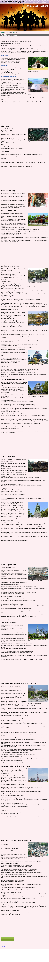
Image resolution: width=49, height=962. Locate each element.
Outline (14, 32)
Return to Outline (7, 939)
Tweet (3, 946)
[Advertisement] (24, 113)
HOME (2, 32)
